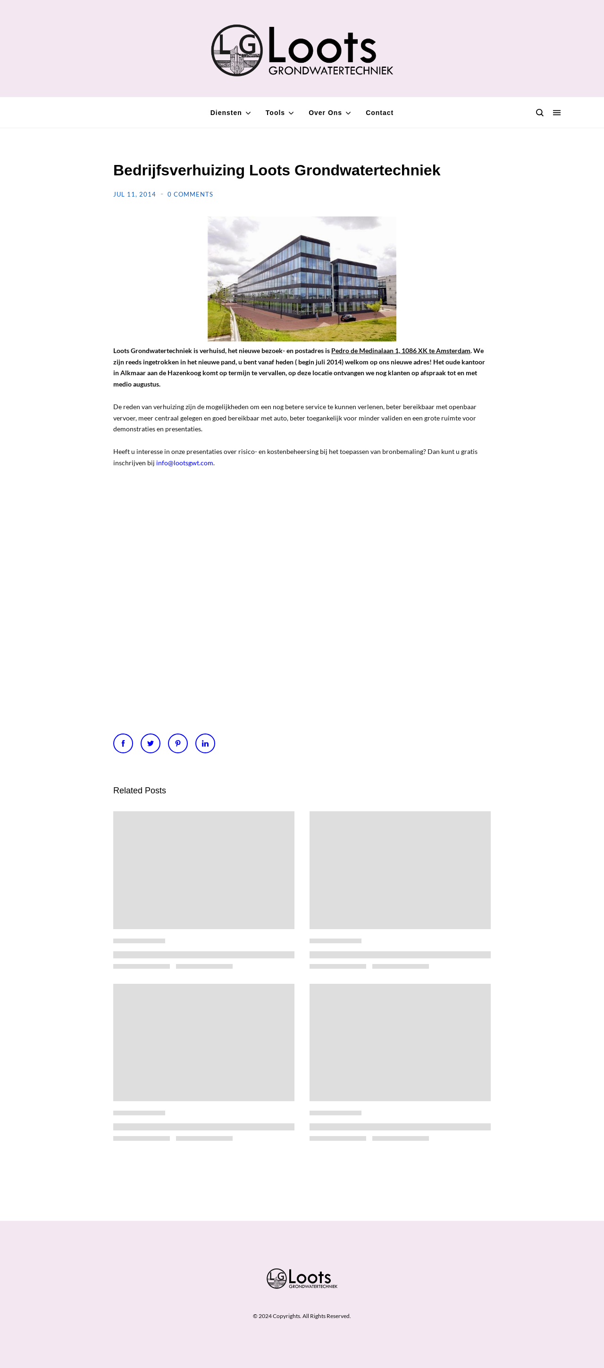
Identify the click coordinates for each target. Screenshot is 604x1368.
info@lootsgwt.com (184, 463)
